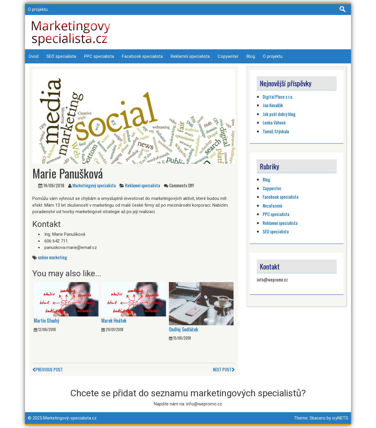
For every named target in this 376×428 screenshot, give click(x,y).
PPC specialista (99, 56)
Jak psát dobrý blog (279, 114)
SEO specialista (61, 56)
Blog (250, 56)
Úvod (33, 56)
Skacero (317, 418)
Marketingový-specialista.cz (70, 418)
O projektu (38, 9)
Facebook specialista (142, 56)
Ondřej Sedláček (183, 329)
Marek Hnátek (113, 320)
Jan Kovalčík (273, 105)
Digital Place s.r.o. (278, 96)
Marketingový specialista (94, 185)
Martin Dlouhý (46, 320)
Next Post (224, 369)
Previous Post (47, 369)
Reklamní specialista (190, 56)
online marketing (52, 257)
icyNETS (340, 418)
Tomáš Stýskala (276, 131)
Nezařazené (272, 205)
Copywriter (228, 56)
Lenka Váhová (274, 122)
